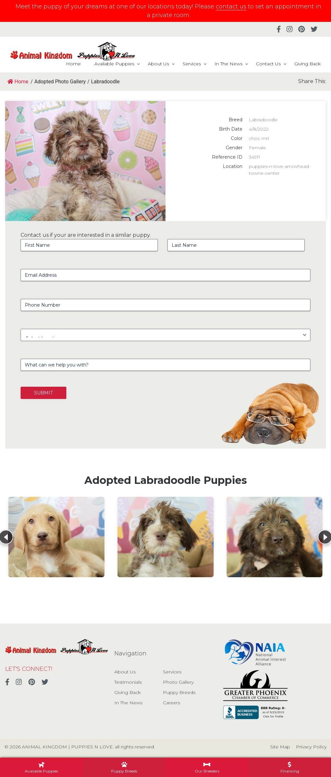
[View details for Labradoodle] (56, 537)
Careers (171, 703)
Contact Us (268, 64)
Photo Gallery (178, 682)
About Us (158, 64)
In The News (228, 64)
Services (192, 64)
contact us (231, 6)
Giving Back (307, 64)
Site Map (280, 747)
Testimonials (128, 682)
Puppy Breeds (179, 692)
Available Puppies (114, 64)
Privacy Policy (311, 747)
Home (73, 64)
